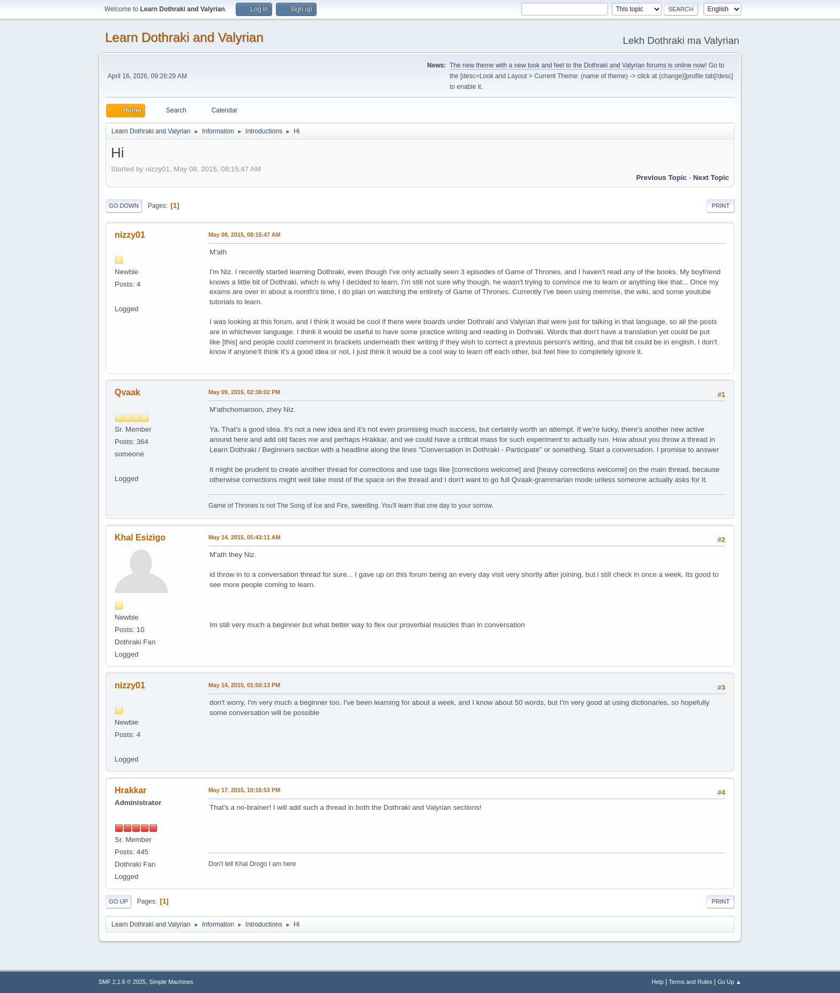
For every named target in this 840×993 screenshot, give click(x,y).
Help (658, 982)
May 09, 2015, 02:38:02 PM (244, 392)
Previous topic (661, 178)
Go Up (118, 901)
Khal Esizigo (140, 537)
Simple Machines (171, 982)
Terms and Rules (690, 982)
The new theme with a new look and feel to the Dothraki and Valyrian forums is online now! (578, 65)
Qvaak (127, 392)
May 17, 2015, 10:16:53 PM (244, 790)
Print (720, 205)
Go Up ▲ (729, 982)
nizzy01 (130, 234)
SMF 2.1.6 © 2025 (122, 982)
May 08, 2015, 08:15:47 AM (244, 234)
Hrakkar (131, 790)
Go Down (124, 205)
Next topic (711, 178)
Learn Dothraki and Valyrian (184, 37)
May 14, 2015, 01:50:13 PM (244, 685)
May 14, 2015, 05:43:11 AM (244, 537)
